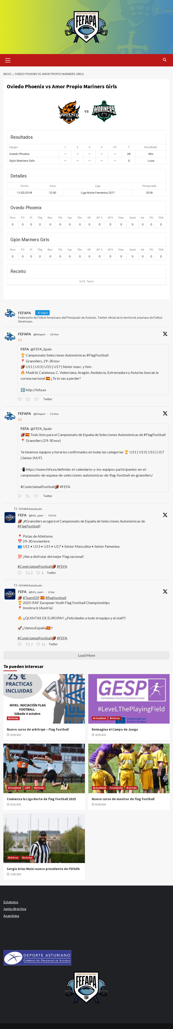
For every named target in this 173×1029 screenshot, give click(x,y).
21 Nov (54, 414)
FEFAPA (24, 334)
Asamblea (11, 915)
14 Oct (52, 515)
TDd (160, 217)
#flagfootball (55, 597)
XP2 (110, 217)
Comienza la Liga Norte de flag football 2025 (41, 799)
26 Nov (54, 334)
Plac (121, 217)
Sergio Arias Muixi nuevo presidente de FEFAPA (43, 869)
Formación (116, 787)
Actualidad (99, 718)
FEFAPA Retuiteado (30, 509)
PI (31, 217)
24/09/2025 (15, 734)
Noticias (13, 718)
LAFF (27, 787)
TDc (79, 217)
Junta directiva (14, 908)
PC (23, 217)
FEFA (22, 515)
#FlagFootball (29, 526)
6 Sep (51, 592)
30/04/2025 (100, 734)
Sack (132, 217)
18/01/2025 (15, 804)
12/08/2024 (15, 874)
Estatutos (10, 902)
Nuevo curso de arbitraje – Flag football (38, 729)
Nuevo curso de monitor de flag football (123, 799)
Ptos (13, 217)
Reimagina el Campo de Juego (115, 729)
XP (89, 217)
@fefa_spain (36, 515)
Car (70, 217)
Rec (50, 217)
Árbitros (13, 857)
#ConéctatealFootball (35, 566)
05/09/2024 (100, 804)
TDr (60, 217)
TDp (39, 217)
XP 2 (99, 217)
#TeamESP (31, 597)
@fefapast (39, 334)
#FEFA (62, 566)
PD (151, 217)
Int (142, 217)
